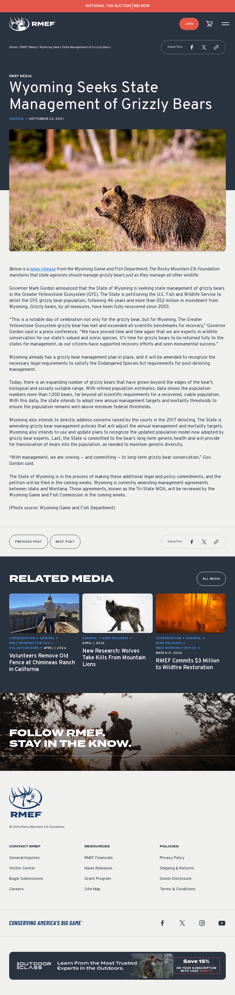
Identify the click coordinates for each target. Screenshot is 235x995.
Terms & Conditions (178, 889)
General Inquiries (24, 858)
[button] (192, 47)
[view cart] (209, 24)
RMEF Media (28, 47)
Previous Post (28, 542)
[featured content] (117, 966)
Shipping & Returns (177, 868)
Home (13, 47)
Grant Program (97, 878)
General (16, 119)
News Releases (98, 868)
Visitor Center (22, 868)
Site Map (92, 889)
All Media (211, 579)
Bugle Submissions (26, 878)
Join (189, 24)
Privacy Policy (172, 858)
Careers (16, 889)
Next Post (65, 542)
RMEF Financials (98, 858)
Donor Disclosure (176, 878)
